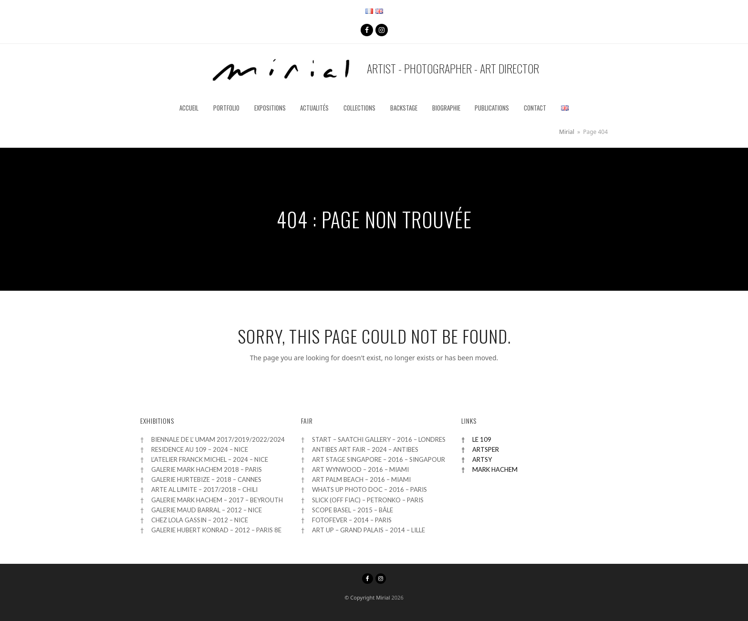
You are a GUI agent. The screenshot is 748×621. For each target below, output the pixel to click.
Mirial (383, 597)
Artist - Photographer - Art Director (374, 70)
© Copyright (359, 597)
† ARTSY (476, 459)
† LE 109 (476, 439)
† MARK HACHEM (489, 469)
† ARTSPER (480, 449)
